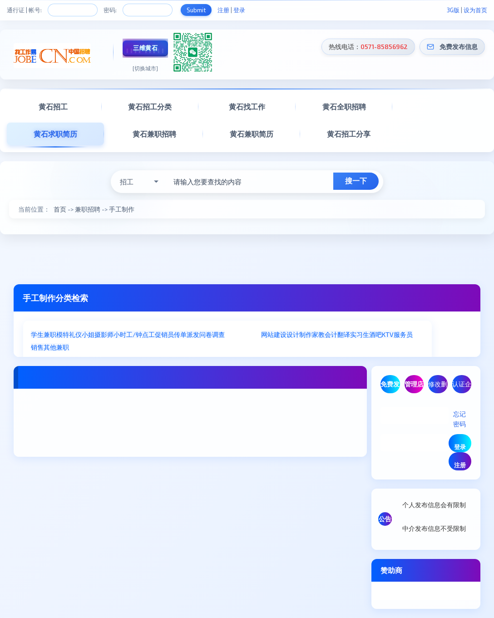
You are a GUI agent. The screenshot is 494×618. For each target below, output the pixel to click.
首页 (60, 209)
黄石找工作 (247, 106)
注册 (223, 10)
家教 (318, 334)
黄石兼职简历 (251, 133)
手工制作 (121, 209)
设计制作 (299, 334)
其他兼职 (56, 347)
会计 (331, 334)
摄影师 (104, 334)
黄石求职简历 (55, 133)
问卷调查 (212, 334)
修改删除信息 (437, 386)
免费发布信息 (459, 46)
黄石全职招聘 (344, 106)
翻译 (343, 334)
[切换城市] (145, 68)
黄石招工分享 (348, 133)
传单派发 (186, 334)
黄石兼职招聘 (154, 133)
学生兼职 (43, 334)
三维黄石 (145, 47)
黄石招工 (53, 106)
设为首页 (475, 10)
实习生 (359, 334)
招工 (126, 182)
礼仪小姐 (81, 334)
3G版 (453, 10)
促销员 (164, 334)
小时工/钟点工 (134, 334)
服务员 (403, 334)
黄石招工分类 (150, 106)
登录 (239, 10)
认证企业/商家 (461, 386)
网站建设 (274, 334)
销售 (37, 347)
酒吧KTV (381, 334)
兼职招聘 (87, 209)
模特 (62, 334)
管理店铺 (414, 386)
